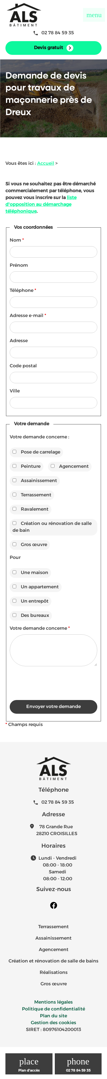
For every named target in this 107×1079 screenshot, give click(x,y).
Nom (17, 240)
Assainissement (35, 480)
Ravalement (31, 509)
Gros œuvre (30, 544)
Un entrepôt (31, 601)
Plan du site (53, 1016)
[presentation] (53, 694)
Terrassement (32, 495)
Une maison (30, 572)
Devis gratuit (53, 48)
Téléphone (23, 290)
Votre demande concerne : (39, 437)
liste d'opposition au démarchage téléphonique (40, 205)
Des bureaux (31, 615)
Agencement (70, 466)
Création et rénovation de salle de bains (53, 961)
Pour (15, 557)
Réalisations (54, 972)
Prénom (19, 265)
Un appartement (36, 587)
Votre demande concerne (40, 628)
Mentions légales (53, 1002)
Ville (15, 391)
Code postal (23, 366)
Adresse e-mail (28, 316)
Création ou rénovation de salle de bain (52, 527)
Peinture (27, 466)
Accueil (45, 163)
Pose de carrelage (36, 452)
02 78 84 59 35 (53, 33)
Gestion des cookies (53, 1023)
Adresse (19, 341)
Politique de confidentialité (53, 1009)
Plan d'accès (29, 1070)
